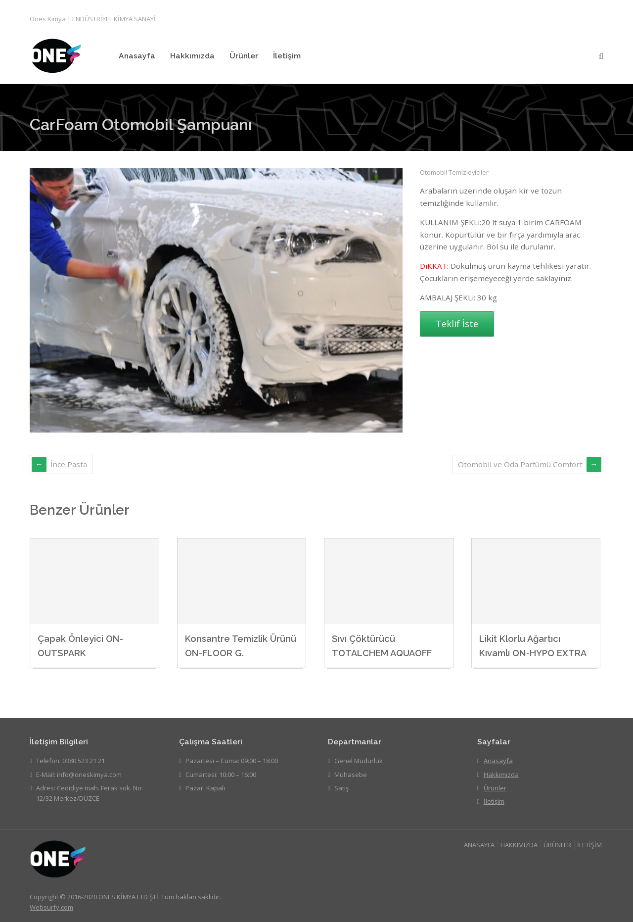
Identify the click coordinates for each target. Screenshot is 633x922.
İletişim (287, 55)
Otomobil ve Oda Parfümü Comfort (520, 464)
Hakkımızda (192, 55)
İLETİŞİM (589, 844)
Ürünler (243, 55)
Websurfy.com (51, 907)
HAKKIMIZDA (519, 844)
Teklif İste (457, 323)
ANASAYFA (479, 844)
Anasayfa (137, 55)
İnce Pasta (68, 464)
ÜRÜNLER (557, 844)
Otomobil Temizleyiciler (454, 172)
